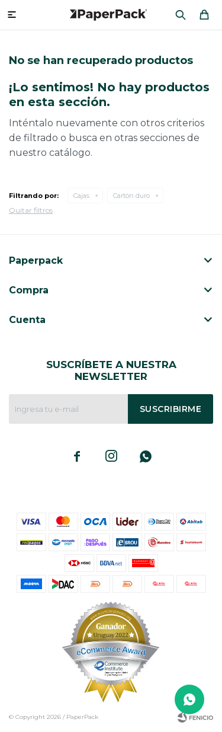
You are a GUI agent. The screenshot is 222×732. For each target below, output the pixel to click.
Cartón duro (131, 195)
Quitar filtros (31, 210)
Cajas (81, 195)
